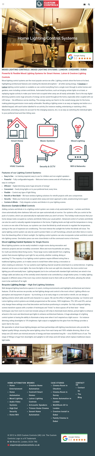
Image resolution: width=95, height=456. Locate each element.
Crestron (82, 84)
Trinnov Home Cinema (39, 408)
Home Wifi (14, 415)
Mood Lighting (16, 399)
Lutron (4, 87)
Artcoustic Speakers (38, 405)
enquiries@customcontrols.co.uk (25, 445)
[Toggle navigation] (3, 4)
